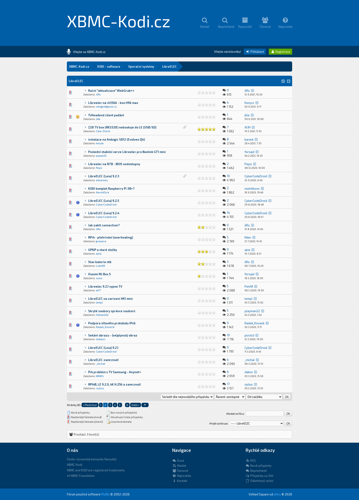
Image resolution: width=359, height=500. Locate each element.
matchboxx (252, 188)
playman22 (252, 311)
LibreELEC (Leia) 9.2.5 (103, 201)
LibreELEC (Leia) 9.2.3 (103, 176)
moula (99, 143)
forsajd (249, 152)
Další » (135, 404)
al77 (98, 290)
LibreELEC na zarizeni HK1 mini (110, 298)
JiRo (98, 94)
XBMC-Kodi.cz (119, 21)
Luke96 (100, 265)
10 (228, 176)
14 (228, 212)
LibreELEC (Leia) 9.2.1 (103, 348)
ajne (98, 253)
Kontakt (179, 481)
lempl (99, 302)
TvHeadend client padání (106, 115)
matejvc (101, 339)
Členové (180, 470)
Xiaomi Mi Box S (99, 274)
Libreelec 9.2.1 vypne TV (105, 286)
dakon (249, 372)
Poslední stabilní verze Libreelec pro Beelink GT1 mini (127, 152)
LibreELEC (169, 66)
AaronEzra (102, 192)
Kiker (248, 237)
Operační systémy (141, 66)
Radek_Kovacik (105, 326)
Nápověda (181, 476)
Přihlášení (255, 51)
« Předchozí (90, 404)
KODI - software (108, 66)
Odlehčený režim (259, 481)
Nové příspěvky (258, 465)
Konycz (249, 103)
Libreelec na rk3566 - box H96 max (113, 103)
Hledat (179, 465)
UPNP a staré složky (102, 250)
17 (228, 384)
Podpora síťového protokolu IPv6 (112, 323)
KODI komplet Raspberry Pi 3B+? (111, 188)
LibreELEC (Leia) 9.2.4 (103, 213)
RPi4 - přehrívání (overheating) (110, 237)
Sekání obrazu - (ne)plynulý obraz (112, 335)
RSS (250, 460)
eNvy (277, 494)
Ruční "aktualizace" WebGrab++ (111, 90)
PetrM (249, 286)
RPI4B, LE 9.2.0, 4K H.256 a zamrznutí (114, 384)
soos (99, 278)
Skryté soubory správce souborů (111, 311)
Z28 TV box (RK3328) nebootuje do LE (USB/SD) (122, 127)
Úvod (178, 460)
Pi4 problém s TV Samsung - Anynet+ (114, 372)
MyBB (105, 494)
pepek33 (101, 155)
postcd (249, 335)
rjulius (100, 388)
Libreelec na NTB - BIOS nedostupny (114, 164)
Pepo (99, 167)
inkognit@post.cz (106, 106)
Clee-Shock (103, 131)
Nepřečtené (256, 470)
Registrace (280, 51)
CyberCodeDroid (256, 176)
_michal (100, 363)
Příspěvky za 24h (259, 476)
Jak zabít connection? (104, 225)
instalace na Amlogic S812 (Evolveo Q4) (116, 139)
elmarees (102, 180)
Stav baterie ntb (100, 262)
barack (249, 139)
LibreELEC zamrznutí (103, 360)
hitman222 (102, 314)
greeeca (101, 241)
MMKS (100, 376)
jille (98, 118)
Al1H (247, 127)
